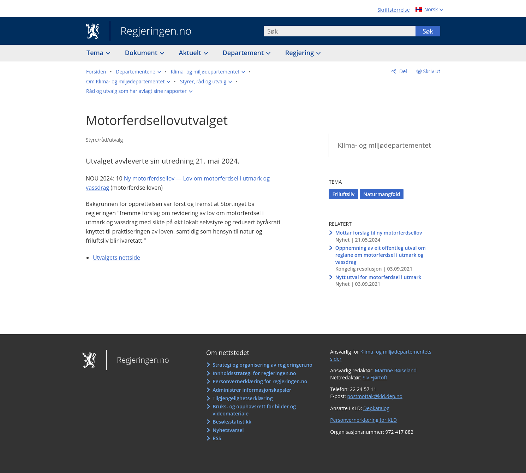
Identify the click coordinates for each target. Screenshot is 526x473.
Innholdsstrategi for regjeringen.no (254, 373)
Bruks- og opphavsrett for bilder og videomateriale (254, 410)
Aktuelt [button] (191, 52)
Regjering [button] (300, 52)
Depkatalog (376, 408)
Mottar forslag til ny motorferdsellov (378, 232)
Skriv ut (432, 71)
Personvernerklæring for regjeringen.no (260, 381)
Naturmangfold (381, 194)
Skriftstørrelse (393, 9)
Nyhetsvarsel (228, 430)
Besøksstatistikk (232, 421)
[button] (138, 71)
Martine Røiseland (396, 370)
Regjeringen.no (151, 31)
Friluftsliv (343, 194)
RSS (217, 438)
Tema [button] (95, 52)
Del (402, 71)
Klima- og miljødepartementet (384, 145)
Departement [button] (244, 52)
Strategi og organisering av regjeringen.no (262, 364)
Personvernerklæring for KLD (363, 419)
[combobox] (340, 31)
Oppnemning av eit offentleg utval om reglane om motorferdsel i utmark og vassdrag (380, 254)
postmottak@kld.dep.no (374, 396)
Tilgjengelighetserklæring (243, 398)
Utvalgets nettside (116, 257)
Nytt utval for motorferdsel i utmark (378, 277)
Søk (428, 31)
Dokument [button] (142, 52)
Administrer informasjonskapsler (252, 389)
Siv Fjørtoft (375, 377)
